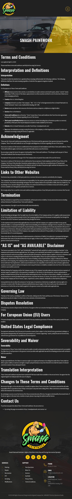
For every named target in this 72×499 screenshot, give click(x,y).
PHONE (50, 464)
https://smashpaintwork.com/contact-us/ (35, 409)
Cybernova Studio (58, 495)
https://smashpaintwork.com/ (41, 126)
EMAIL (50, 470)
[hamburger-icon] (67, 9)
